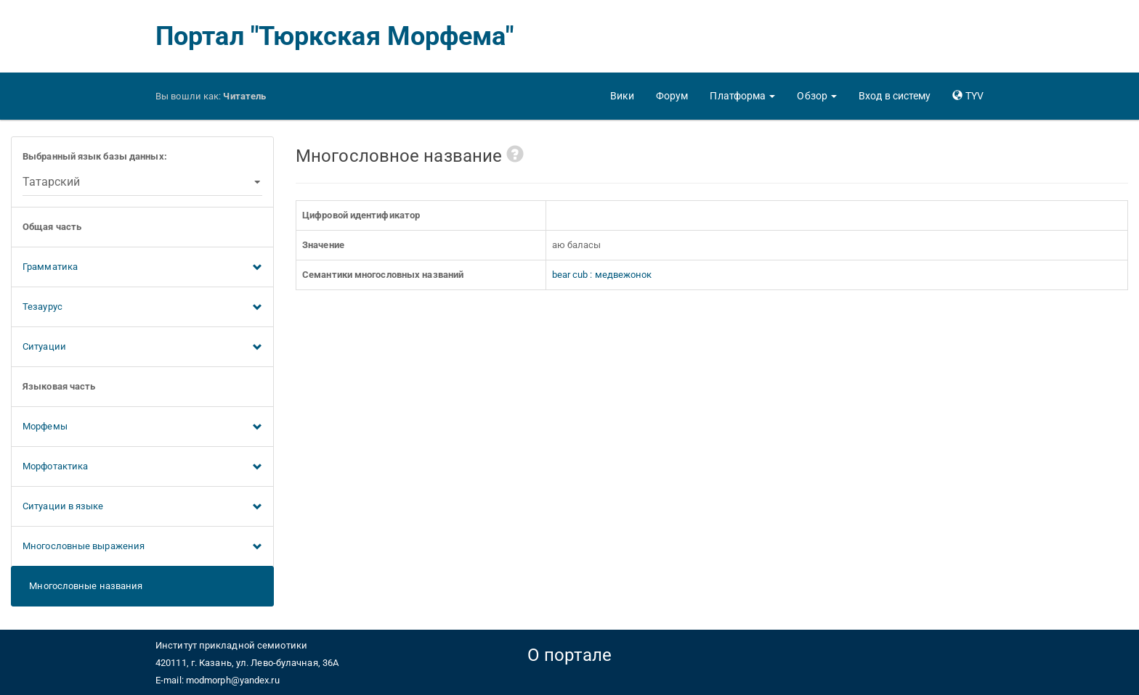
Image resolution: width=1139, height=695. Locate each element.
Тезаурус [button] (142, 307)
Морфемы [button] (142, 427)
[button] (742, 96)
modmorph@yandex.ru (233, 680)
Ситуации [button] (142, 347)
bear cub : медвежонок (602, 274)
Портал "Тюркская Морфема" (334, 36)
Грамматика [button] (142, 267)
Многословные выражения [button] (142, 547)
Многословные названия (82, 585)
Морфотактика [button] (142, 467)
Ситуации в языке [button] (142, 507)
